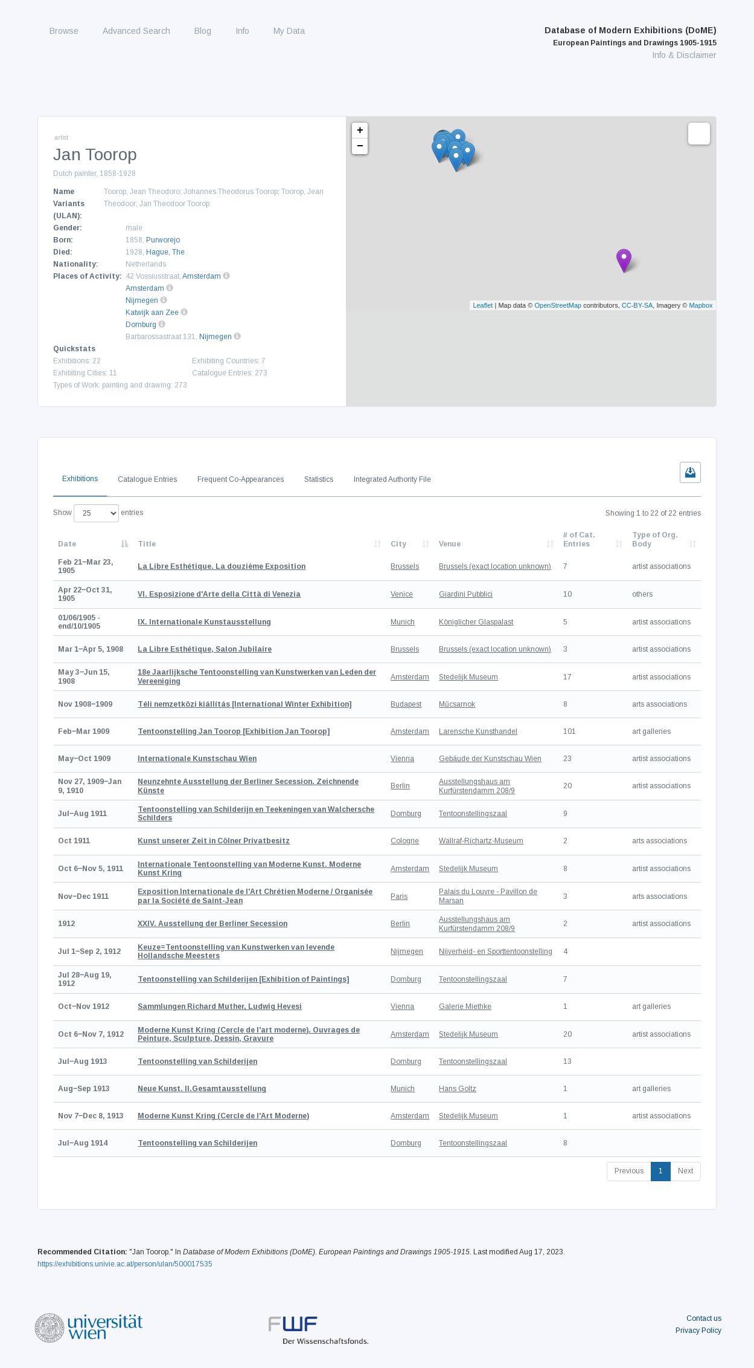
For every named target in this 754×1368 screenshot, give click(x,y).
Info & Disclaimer (684, 55)
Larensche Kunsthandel (478, 731)
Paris (399, 896)
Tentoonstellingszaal (473, 813)
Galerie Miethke (465, 1006)
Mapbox (700, 305)
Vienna (402, 758)
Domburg (141, 324)
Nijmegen (142, 300)
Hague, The (165, 252)
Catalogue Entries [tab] (147, 479)
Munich (403, 622)
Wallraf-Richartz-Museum (481, 841)
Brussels (405, 566)
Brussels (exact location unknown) (495, 566)
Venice (402, 594)
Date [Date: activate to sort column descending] (67, 544)
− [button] (360, 146)
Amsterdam (201, 276)
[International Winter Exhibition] (244, 704)
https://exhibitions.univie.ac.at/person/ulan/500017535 (124, 1264)
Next (685, 1171)
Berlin (400, 786)
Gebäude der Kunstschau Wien (490, 758)
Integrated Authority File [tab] (392, 479)
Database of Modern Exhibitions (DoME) (631, 36)
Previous (629, 1171)
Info (242, 31)
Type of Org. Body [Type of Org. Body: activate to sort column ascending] (655, 539)
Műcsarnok (457, 704)
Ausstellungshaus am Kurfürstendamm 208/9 (477, 785)
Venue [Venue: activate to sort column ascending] (450, 544)
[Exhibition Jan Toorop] (234, 731)
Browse (64, 31)
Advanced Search (136, 31)
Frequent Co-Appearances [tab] (240, 479)
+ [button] (360, 130)
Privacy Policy (698, 1330)
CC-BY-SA (637, 305)
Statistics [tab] (318, 479)
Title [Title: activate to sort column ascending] (147, 544)
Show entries (98, 513)
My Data (289, 31)
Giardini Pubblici (466, 594)
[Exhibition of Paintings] (243, 979)
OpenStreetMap (557, 305)
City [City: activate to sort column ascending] (398, 544)
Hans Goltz (457, 1088)
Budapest (406, 704)
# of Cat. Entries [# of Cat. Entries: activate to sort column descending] (579, 539)
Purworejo (163, 240)
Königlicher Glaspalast (476, 622)
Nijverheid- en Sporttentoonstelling (495, 951)
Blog (202, 31)
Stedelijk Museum (468, 677)
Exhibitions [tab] (80, 479)
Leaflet (483, 305)
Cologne (405, 841)
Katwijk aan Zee (152, 312)
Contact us (703, 1318)
